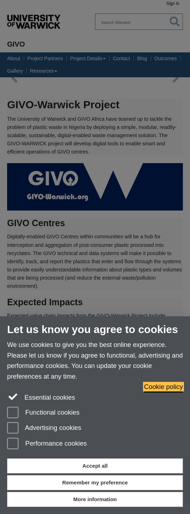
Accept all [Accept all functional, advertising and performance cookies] (95, 466)
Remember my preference (95, 482)
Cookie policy (163, 386)
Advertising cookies (44, 428)
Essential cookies (41, 396)
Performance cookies (47, 444)
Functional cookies (43, 413)
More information (95, 499)
